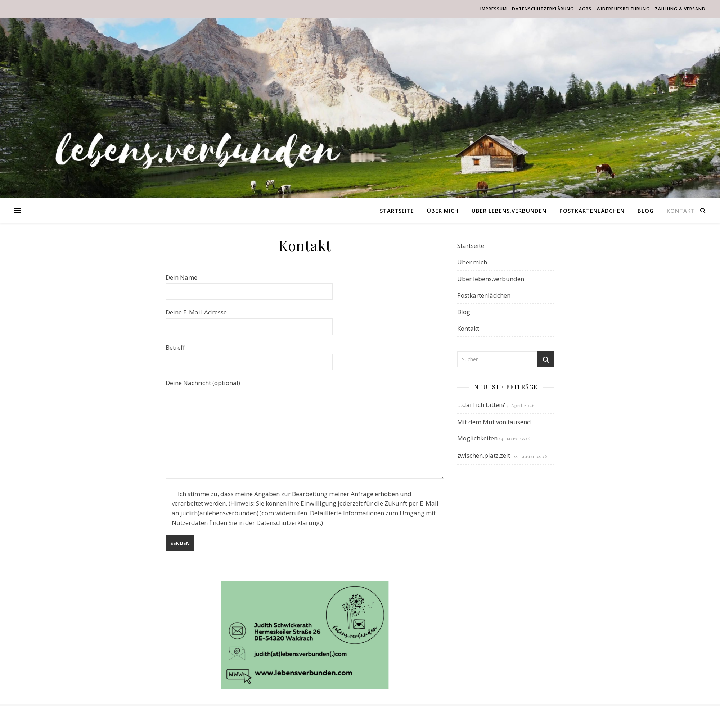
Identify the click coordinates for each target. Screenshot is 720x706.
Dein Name (249, 284)
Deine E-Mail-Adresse (249, 319)
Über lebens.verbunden (509, 210)
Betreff (249, 354)
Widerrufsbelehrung (623, 9)
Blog (646, 210)
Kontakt (681, 210)
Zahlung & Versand (680, 9)
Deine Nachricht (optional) (305, 430)
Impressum (493, 9)
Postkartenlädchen (592, 210)
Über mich (443, 210)
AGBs (585, 9)
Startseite (397, 210)
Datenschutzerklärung (543, 9)
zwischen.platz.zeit (483, 455)
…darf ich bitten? (481, 404)
